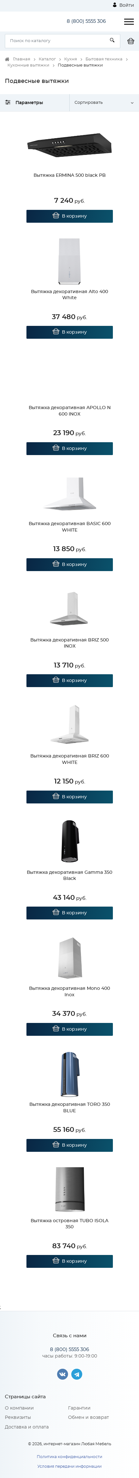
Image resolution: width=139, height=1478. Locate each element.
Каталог (47, 59)
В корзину (69, 216)
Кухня (70, 59)
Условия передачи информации (69, 1466)
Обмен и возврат (88, 1417)
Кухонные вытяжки (28, 65)
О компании (19, 1408)
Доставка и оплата (27, 1427)
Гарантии (79, 1408)
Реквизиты (18, 1417)
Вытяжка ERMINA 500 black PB (70, 175)
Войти (123, 5)
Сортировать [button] (88, 103)
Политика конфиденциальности (69, 1457)
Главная (21, 59)
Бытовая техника (104, 59)
